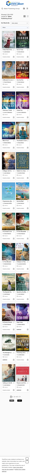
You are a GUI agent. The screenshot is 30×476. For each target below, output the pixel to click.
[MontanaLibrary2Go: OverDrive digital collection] (15, 3)
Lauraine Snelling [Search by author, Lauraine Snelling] (22, 264)
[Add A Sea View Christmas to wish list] (14, 57)
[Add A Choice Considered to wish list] (14, 330)
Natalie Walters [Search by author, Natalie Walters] (7, 142)
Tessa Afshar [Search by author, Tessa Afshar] (21, 142)
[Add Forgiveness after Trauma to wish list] (14, 208)
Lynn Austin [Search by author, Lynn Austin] (6, 354)
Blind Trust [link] (6, 140)
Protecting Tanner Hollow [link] (22, 352)
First (12, 400)
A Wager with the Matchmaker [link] (8, 171)
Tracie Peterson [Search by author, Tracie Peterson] (7, 82)
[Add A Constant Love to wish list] (14, 239)
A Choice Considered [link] (8, 322)
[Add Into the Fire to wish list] (28, 87)
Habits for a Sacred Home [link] (22, 171)
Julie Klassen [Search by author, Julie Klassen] (7, 51)
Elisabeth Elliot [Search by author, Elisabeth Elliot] (21, 385)
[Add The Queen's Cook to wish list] (28, 148)
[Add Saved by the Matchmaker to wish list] (28, 299)
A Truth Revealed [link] (21, 231)
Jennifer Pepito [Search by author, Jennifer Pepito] (21, 173)
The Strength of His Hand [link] (8, 352)
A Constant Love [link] (7, 231)
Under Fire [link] (19, 110)
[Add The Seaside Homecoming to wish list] (14, 299)
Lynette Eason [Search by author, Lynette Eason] (21, 354)
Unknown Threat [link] (7, 110)
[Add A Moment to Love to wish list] (14, 87)
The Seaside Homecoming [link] (8, 292)
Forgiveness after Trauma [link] (8, 201)
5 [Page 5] (17, 397)
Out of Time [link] (20, 49)
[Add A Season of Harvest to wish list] (28, 269)
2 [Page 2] (12, 397)
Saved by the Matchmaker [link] (22, 292)
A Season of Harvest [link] (22, 262)
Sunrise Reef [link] (20, 201)
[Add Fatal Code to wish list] (28, 330)
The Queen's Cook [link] (22, 140)
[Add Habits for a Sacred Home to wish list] (28, 178)
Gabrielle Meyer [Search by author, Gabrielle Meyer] (7, 264)
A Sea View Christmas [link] (8, 49)
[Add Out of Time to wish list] (28, 57)
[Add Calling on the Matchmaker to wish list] (14, 390)
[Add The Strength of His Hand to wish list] (14, 360)
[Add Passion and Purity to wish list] (28, 390)
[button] (25, 17)
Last (20, 400)
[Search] (2, 8)
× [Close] (27, 460)
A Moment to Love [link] (8, 80)
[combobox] (11, 9)
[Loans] (24, 9)
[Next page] (20, 397)
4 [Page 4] (16, 397)
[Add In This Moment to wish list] (14, 269)
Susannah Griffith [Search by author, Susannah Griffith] (8, 203)
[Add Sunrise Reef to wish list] (28, 208)
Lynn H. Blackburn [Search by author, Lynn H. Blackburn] (8, 112)
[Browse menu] (27, 9)
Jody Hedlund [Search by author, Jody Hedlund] (7, 173)
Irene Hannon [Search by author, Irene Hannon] (21, 51)
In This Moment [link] (7, 262)
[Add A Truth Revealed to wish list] (28, 239)
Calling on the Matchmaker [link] (8, 383)
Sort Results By (5, 23)
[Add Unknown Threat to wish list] (14, 118)
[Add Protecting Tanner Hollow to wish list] (28, 360)
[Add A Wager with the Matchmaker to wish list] (14, 178)
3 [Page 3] (14, 397)
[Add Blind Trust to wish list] (14, 148)
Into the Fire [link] (20, 80)
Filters (4, 27)
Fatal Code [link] (20, 322)
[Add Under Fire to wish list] (28, 118)
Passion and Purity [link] (22, 383)
